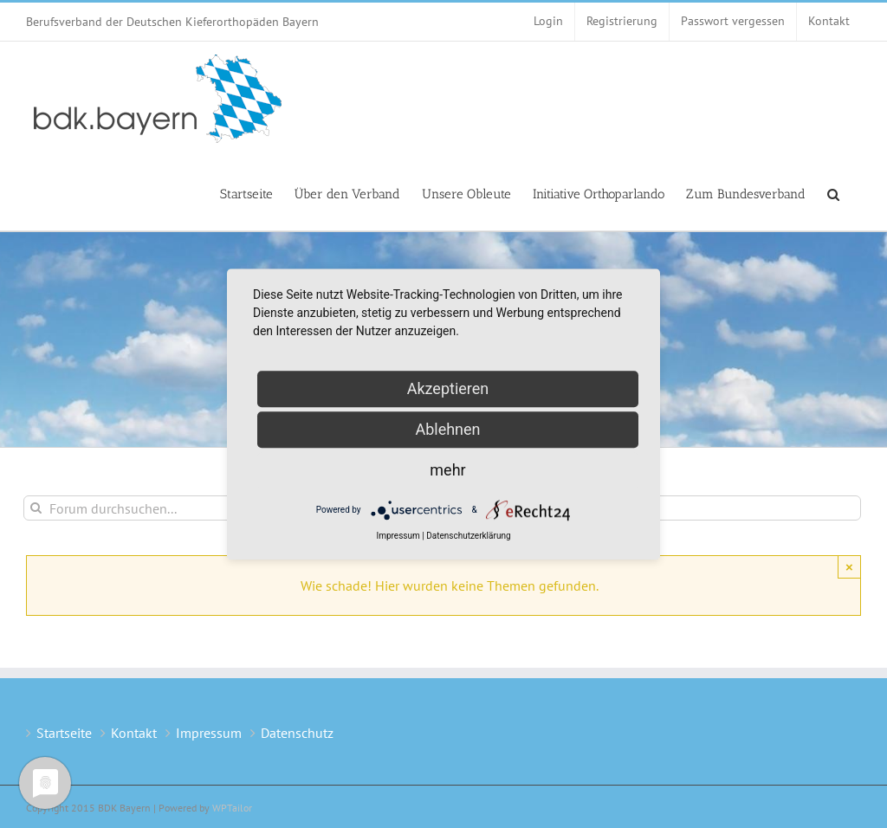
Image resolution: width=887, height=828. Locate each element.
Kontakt (134, 732)
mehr (447, 470)
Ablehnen (447, 429)
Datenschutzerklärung (468, 535)
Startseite (64, 732)
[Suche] (36, 508)
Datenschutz (297, 732)
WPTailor (232, 807)
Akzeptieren (448, 388)
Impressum (209, 732)
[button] (833, 193)
